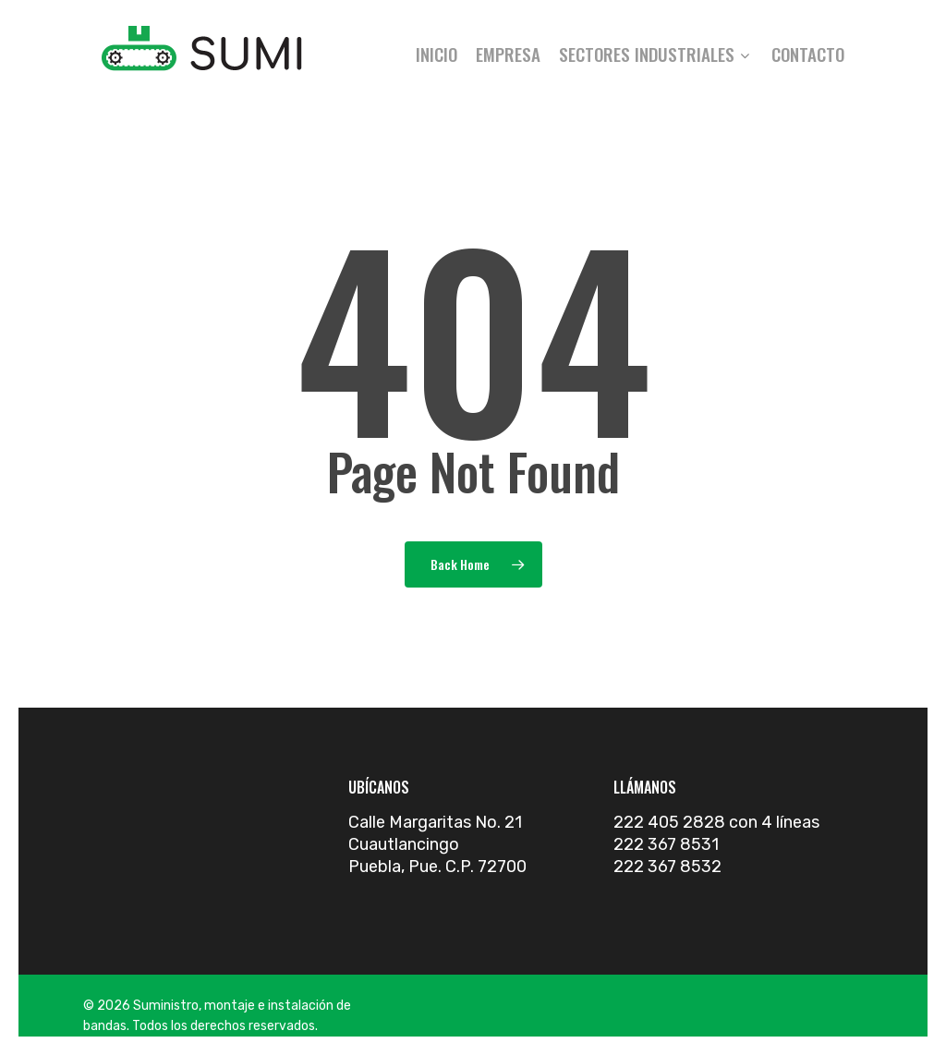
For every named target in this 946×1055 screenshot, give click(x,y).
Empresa (508, 53)
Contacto (807, 53)
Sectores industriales (654, 53)
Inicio (436, 53)
